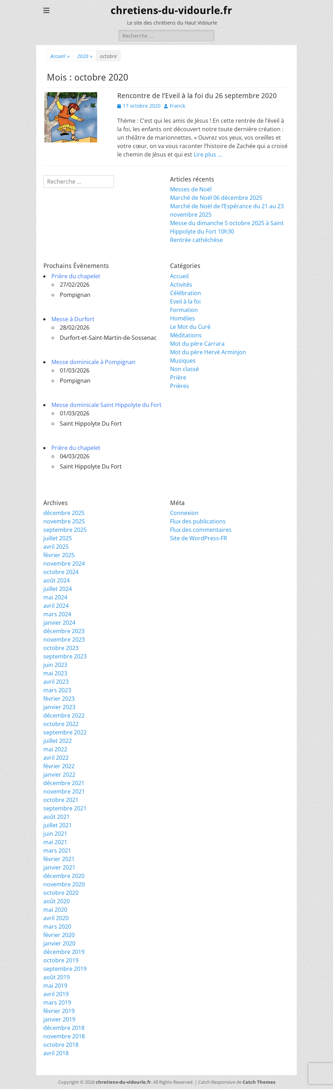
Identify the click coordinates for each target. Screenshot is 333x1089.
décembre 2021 (63, 783)
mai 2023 (55, 673)
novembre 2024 (64, 563)
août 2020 (56, 901)
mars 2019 (57, 1002)
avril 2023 (56, 682)
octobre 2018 (60, 1045)
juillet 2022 (57, 741)
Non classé (184, 369)
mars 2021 (57, 850)
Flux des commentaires (201, 530)
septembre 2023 (65, 656)
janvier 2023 (59, 707)
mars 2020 (57, 926)
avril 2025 (56, 546)
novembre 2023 (64, 639)
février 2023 (59, 698)
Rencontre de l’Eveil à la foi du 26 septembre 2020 (197, 95)
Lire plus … (208, 154)
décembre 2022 (63, 715)
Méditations (186, 335)
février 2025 (59, 555)
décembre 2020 (63, 876)
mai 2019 (55, 985)
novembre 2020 (64, 884)
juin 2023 (55, 665)
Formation (184, 310)
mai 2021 (55, 842)
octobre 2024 (60, 572)
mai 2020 (55, 909)
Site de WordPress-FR (198, 538)
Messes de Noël (191, 189)
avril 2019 (56, 994)
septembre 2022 (65, 732)
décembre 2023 (63, 631)
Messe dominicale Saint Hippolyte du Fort (106, 405)
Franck (177, 105)
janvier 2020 (59, 943)
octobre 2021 (60, 800)
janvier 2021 (59, 867)
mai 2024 (55, 597)
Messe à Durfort (72, 319)
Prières (179, 386)
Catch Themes (259, 1082)
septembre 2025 (65, 530)
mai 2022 (55, 749)
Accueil (60, 56)
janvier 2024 (59, 622)
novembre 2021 (64, 791)
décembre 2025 (63, 513)
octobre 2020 (60, 893)
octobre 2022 (60, 724)
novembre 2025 (64, 521)
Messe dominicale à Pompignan (93, 362)
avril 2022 (56, 758)
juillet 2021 (57, 825)
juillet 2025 (57, 538)
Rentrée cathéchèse (196, 240)
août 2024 (56, 580)
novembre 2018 (64, 1036)
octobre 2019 (60, 960)
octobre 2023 (60, 648)
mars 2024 (57, 614)
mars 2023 (57, 690)
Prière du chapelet (75, 276)
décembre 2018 (63, 1028)
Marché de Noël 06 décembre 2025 (216, 198)
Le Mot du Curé (190, 327)
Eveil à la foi (185, 301)
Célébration (185, 293)
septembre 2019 (65, 969)
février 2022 (59, 766)
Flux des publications (198, 521)
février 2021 (59, 859)
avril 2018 (56, 1053)
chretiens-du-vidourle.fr (171, 10)
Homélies (182, 318)
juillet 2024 (57, 589)
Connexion (184, 513)
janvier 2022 (59, 774)
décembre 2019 (63, 952)
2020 (85, 56)
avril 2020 (56, 918)
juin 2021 (55, 834)
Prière (178, 377)
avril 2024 (56, 606)
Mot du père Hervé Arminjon (208, 352)
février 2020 (59, 935)
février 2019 (59, 1011)
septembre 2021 (65, 808)
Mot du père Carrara (197, 344)
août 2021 (56, 817)
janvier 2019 (59, 1019)
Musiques (183, 360)
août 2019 (56, 977)
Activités (181, 284)
